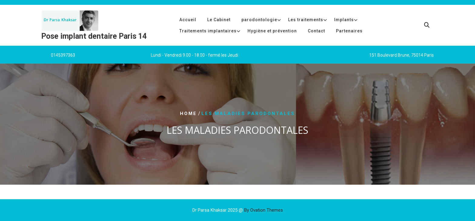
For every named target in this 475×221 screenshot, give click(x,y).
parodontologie (259, 19)
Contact (316, 30)
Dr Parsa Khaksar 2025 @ (237, 210)
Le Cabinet (219, 19)
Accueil (187, 19)
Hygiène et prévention (272, 30)
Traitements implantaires (208, 30)
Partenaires (349, 30)
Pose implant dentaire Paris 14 (94, 36)
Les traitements (305, 19)
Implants (344, 19)
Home (188, 113)
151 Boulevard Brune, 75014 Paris (401, 55)
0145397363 (63, 55)
